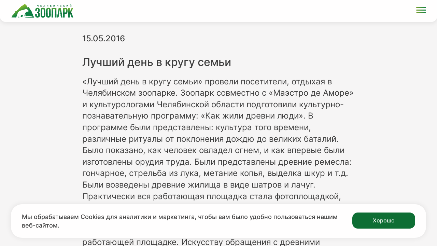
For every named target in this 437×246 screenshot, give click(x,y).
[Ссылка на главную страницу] (42, 11)
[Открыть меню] (421, 11)
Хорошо (384, 220)
